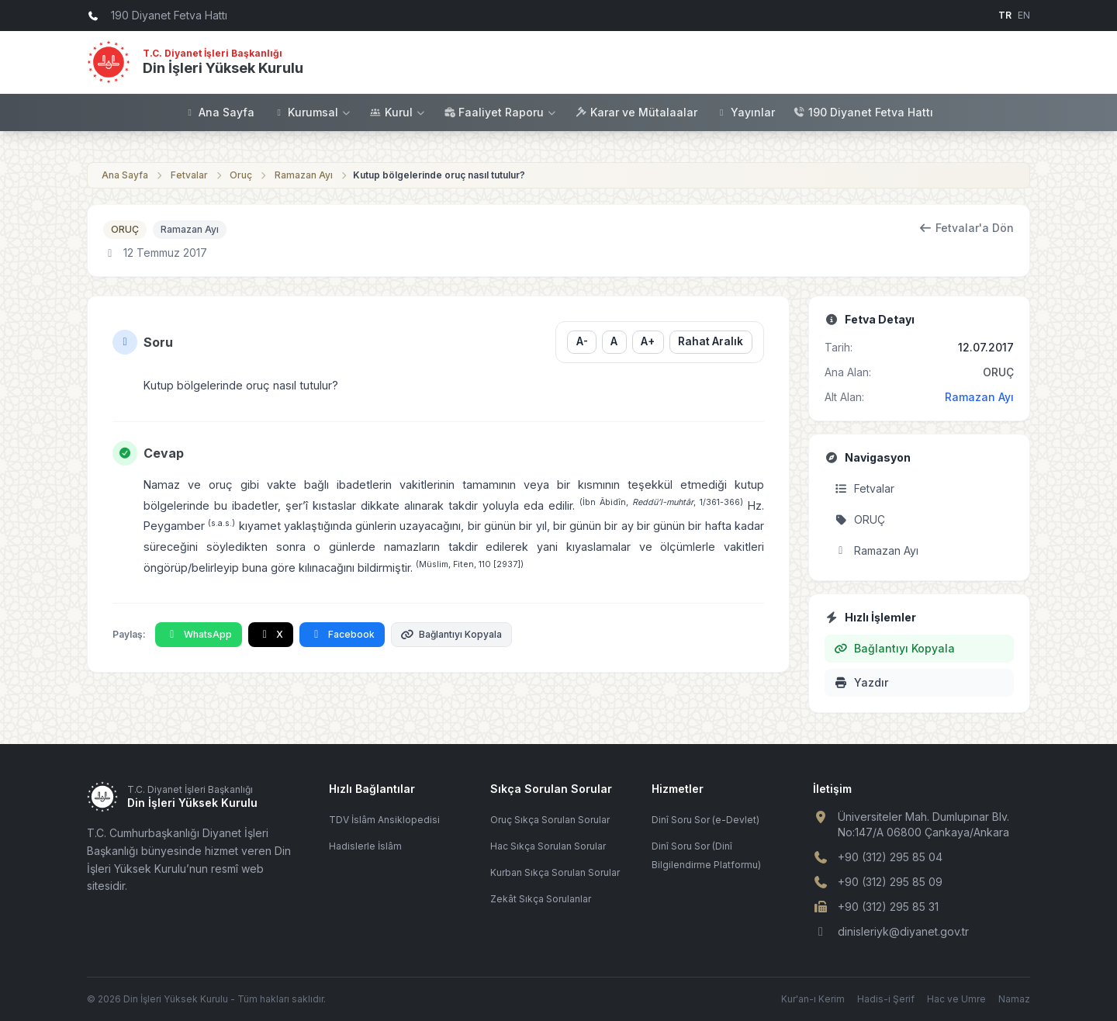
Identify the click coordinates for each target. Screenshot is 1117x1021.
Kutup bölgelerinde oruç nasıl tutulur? (439, 175)
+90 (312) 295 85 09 (890, 881)
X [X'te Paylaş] (271, 634)
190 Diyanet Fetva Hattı (863, 112)
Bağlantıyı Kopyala (452, 634)
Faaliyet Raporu (500, 112)
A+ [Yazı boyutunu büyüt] (648, 341)
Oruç (241, 175)
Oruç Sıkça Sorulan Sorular (550, 819)
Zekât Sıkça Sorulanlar (540, 899)
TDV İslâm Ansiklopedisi (384, 819)
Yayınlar (745, 112)
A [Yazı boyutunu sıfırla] (613, 341)
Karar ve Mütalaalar (636, 112)
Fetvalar (189, 175)
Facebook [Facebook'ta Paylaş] (342, 634)
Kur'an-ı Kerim (813, 999)
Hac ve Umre (956, 999)
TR (1005, 15)
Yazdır (861, 682)
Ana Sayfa (219, 112)
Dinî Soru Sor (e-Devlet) (705, 819)
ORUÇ (125, 229)
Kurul (398, 112)
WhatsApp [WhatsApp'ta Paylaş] (198, 634)
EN (1024, 15)
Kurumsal (312, 112)
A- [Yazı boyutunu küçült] (581, 341)
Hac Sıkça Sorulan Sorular (548, 846)
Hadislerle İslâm (365, 846)
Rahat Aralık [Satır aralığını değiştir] (710, 341)
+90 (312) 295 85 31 (888, 906)
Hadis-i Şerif (886, 999)
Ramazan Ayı (304, 175)
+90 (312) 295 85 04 (890, 857)
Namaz (1014, 999)
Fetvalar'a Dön (967, 227)
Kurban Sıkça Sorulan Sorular (555, 872)
